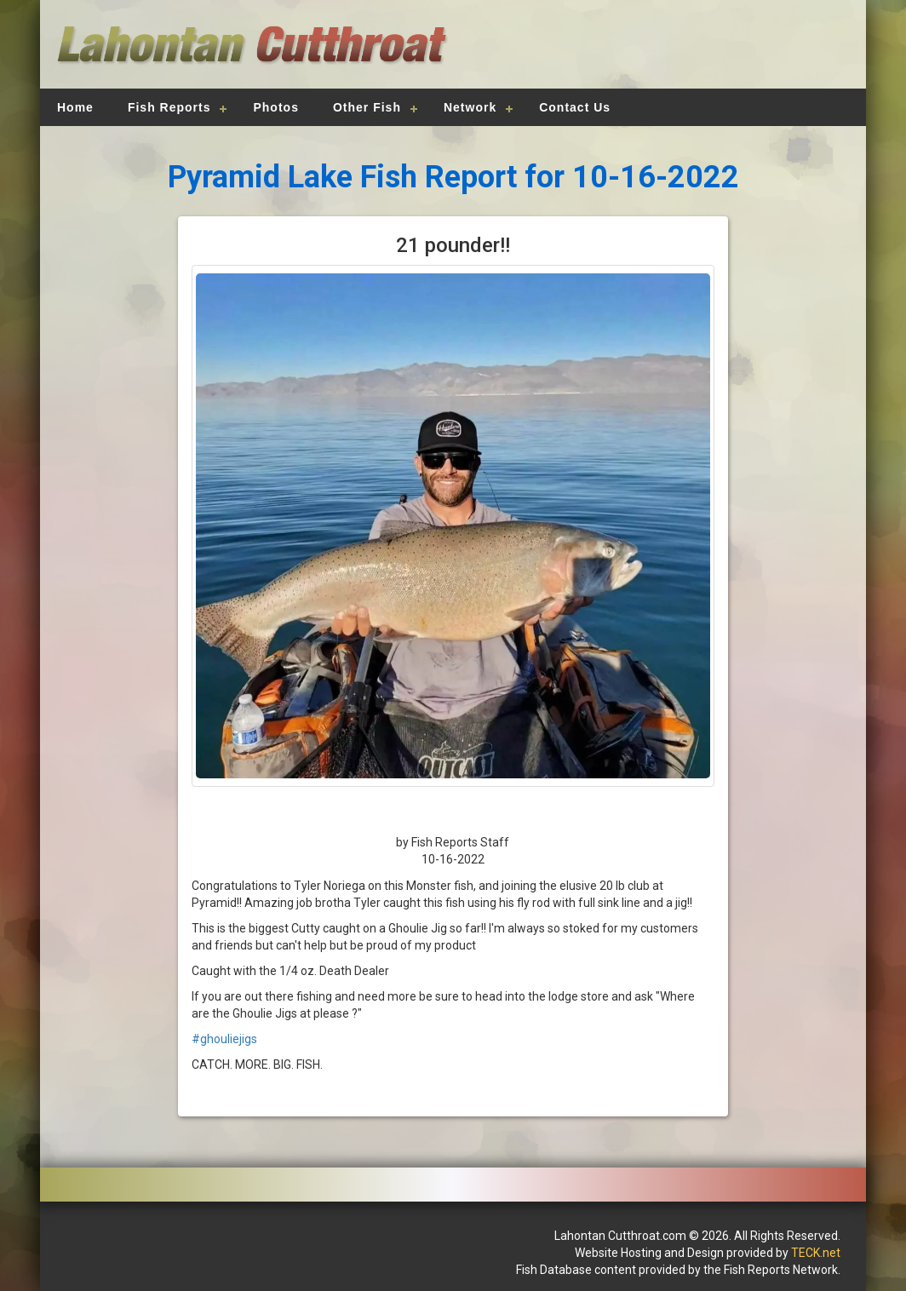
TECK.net (815, 1252)
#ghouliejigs (224, 1039)
